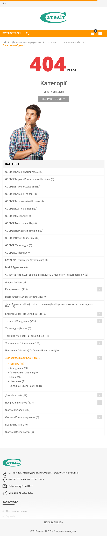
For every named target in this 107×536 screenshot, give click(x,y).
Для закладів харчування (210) (23, 358)
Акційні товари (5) (15, 282)
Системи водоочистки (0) (19, 432)
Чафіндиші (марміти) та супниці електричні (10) (32, 350)
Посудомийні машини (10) (24, 372)
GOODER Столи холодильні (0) (22, 238)
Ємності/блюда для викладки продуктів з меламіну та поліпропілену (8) (46, 274)
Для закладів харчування (26, 42)
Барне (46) (16, 377)
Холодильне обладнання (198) (22, 343)
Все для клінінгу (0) (16, 424)
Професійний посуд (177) (19, 402)
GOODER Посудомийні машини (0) (24, 230)
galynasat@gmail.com (21, 486)
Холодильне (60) (19, 368)
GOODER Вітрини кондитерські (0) (24, 172)
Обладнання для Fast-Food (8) (26, 386)
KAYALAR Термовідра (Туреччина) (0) (26, 260)
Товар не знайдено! (14, 45)
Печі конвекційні (72, 42)
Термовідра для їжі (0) (18, 328)
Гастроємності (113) (16, 289)
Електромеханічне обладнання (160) (26, 313)
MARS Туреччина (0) (16, 267)
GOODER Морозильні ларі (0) (21, 223)
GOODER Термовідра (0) (18, 245)
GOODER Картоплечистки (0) (21, 208)
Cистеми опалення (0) (17, 410)
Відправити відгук (53, 99)
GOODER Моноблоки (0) (18, 216)
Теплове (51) (17, 363)
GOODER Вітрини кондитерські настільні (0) (29, 179)
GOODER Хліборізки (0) (18, 252)
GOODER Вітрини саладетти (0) (22, 186)
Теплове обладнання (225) (20, 321)
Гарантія (10, 516)
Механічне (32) (18, 381)
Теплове (52, 42)
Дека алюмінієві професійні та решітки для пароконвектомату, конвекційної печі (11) (49, 305)
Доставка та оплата (16, 511)
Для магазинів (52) (16, 395)
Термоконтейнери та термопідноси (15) (27, 336)
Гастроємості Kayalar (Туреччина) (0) (26, 296)
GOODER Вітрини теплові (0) (21, 194)
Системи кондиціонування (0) (22, 417)
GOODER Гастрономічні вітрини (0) (24, 201)
